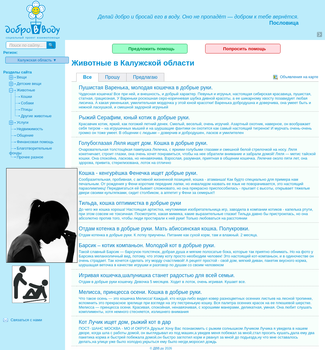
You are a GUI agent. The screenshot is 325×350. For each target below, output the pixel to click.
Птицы (26, 109)
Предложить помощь (151, 48)
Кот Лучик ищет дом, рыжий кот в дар (125, 322)
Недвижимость (30, 129)
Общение (25, 135)
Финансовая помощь (35, 142)
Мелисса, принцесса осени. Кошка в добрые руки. (140, 292)
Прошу (112, 77)
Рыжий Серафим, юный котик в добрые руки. (134, 117)
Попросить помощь (244, 48)
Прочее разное (30, 157)
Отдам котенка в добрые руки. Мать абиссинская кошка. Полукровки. (164, 229)
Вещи (22, 77)
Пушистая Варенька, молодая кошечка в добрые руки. (146, 88)
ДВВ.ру (158, 348)
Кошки (26, 96)
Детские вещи (29, 83)
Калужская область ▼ (37, 60)
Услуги (23, 122)
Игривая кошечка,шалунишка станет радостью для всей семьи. (157, 275)
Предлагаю (145, 77)
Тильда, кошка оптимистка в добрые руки (130, 203)
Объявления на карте (295, 77)
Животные (26, 90)
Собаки (27, 103)
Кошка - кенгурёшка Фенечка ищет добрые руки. (138, 173)
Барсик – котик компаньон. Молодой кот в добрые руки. (147, 245)
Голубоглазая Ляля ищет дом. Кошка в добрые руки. (143, 143)
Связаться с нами (26, 320)
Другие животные (36, 116)
